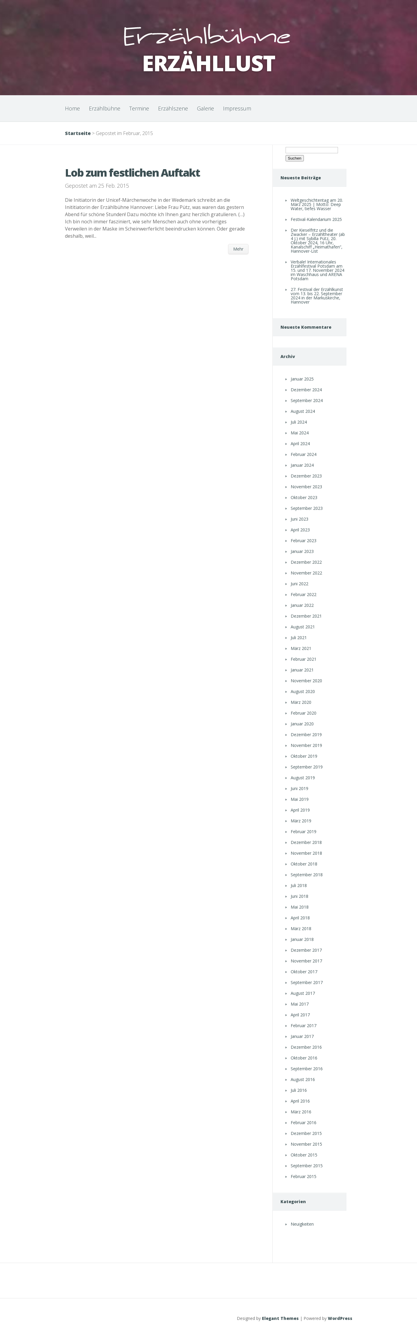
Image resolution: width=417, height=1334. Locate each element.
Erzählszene (173, 108)
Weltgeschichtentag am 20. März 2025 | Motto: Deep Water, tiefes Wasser (317, 204)
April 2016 (300, 1101)
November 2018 (306, 853)
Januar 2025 (302, 379)
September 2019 (307, 767)
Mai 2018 (300, 907)
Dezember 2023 (306, 476)
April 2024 (300, 443)
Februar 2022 (303, 594)
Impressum (237, 108)
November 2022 (306, 573)
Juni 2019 (299, 788)
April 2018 (300, 918)
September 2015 (307, 1165)
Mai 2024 (300, 433)
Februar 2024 (303, 454)
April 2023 (300, 530)
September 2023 (307, 508)
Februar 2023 (303, 540)
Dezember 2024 (306, 389)
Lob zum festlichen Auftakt (132, 172)
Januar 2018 (302, 939)
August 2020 (303, 691)
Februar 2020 (303, 713)
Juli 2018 (299, 885)
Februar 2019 (303, 831)
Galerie (205, 108)
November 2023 (306, 486)
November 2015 (306, 1144)
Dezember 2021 (306, 616)
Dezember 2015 (306, 1133)
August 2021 (303, 627)
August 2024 (303, 411)
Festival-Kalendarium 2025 (316, 219)
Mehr (238, 249)
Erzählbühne (104, 108)
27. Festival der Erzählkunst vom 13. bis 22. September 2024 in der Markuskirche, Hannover (317, 295)
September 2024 (307, 400)
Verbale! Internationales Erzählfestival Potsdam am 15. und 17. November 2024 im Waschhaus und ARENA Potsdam (317, 270)
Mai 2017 (300, 1004)
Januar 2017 (302, 1036)
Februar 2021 (303, 659)
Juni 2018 (299, 896)
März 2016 (301, 1112)
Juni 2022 (299, 583)
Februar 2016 (303, 1122)
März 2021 (301, 648)
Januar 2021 (302, 670)
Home (72, 108)
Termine (139, 108)
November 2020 (306, 680)
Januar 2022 (302, 605)
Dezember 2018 (306, 842)
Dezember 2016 (306, 1047)
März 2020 (301, 702)
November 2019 (306, 745)
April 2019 (300, 810)
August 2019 (303, 777)
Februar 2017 (303, 1025)
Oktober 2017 (304, 971)
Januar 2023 (302, 551)
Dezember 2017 (306, 950)
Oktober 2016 (304, 1058)
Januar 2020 (302, 724)
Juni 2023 (299, 519)
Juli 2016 (299, 1090)
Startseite (78, 133)
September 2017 (307, 982)
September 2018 (307, 874)
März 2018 (301, 928)
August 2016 (303, 1079)
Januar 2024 (302, 465)
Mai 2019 (300, 799)
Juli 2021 (299, 637)
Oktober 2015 (304, 1155)
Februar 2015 (303, 1176)
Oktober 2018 (304, 864)
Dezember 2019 (306, 734)
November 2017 (306, 961)
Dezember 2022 (306, 562)
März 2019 (301, 821)
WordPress (340, 1318)
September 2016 (307, 1068)
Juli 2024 (299, 422)
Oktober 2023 (304, 497)
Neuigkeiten (302, 1224)
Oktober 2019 (304, 756)
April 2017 (300, 1015)
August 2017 (303, 993)
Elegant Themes (280, 1318)
